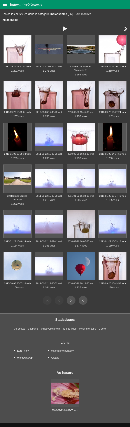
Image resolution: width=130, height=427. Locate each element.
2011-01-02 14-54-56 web (112, 154)
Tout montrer (83, 14)
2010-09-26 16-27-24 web (112, 112)
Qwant (55, 357)
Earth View (23, 350)
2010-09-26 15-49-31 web (17, 112)
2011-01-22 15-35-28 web (49, 196)
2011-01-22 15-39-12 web (112, 241)
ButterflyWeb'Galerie (26, 4)
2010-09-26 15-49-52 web (112, 283)
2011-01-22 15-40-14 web (17, 241)
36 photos (19, 328)
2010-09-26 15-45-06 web (81, 112)
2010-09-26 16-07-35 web (81, 241)
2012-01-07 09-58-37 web (49, 66)
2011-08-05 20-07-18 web (17, 283)
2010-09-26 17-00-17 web (112, 66)
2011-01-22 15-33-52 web (49, 283)
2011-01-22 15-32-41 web (49, 241)
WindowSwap (25, 357)
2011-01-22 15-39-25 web (49, 154)
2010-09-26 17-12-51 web (17, 66)
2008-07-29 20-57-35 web (65, 410)
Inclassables (58, 14)
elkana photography (62, 350)
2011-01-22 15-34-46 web (112, 196)
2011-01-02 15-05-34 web (17, 154)
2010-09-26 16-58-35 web (81, 154)
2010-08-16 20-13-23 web (81, 283)
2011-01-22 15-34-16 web (81, 196)
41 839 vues (69, 328)
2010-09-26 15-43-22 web (49, 112)
